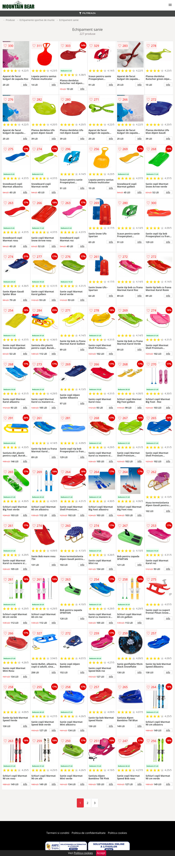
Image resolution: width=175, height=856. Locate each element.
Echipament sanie (69, 20)
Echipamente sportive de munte (36, 20)
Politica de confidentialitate (89, 833)
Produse (10, 20)
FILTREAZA (87, 13)
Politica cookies (117, 833)
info (25, 84)
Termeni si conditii (57, 833)
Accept (101, 853)
